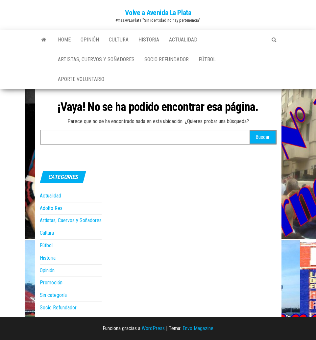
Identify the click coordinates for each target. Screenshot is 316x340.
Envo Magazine (197, 328)
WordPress (153, 328)
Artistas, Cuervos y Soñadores (96, 59)
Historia (148, 40)
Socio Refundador (166, 59)
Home (64, 40)
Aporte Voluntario (81, 79)
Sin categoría (53, 295)
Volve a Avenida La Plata (158, 13)
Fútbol (207, 59)
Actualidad (183, 40)
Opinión (90, 40)
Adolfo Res (51, 208)
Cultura (119, 40)
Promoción (51, 282)
